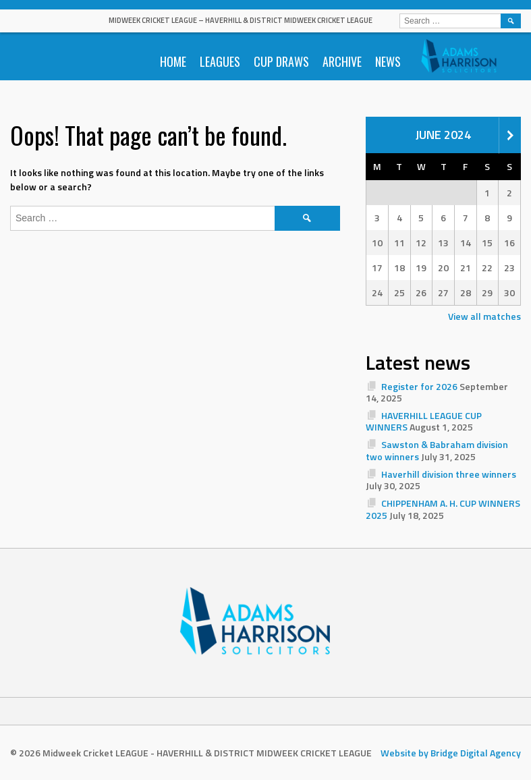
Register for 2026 (419, 386)
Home (173, 61)
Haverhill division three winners (448, 474)
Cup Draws (281, 61)
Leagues (220, 61)
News (388, 61)
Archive (342, 61)
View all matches (484, 316)
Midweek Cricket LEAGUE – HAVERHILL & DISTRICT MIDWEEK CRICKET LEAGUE (240, 20)
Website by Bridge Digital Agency (451, 753)
